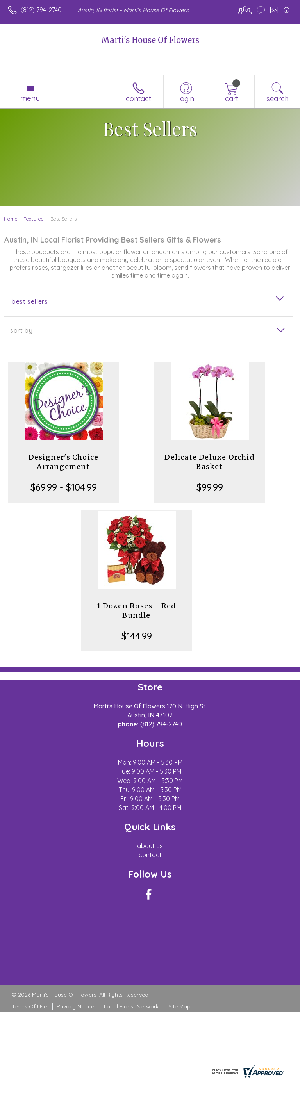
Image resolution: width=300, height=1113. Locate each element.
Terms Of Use (29, 1006)
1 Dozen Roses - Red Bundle (137, 610)
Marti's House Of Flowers (150, 40)
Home (11, 219)
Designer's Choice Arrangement (63, 462)
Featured (33, 219)
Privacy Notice (75, 1006)
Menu (30, 98)
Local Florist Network (131, 1006)
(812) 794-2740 (41, 10)
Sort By (21, 330)
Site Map (179, 1006)
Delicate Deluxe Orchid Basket (209, 462)
